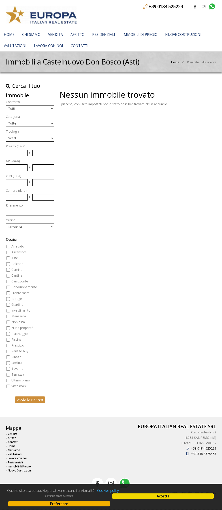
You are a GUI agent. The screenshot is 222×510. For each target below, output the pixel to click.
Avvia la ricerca (30, 399)
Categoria (13, 116)
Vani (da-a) (13, 176)
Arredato (17, 246)
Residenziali (103, 34)
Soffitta (16, 363)
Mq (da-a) (13, 161)
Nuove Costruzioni (183, 34)
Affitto (77, 34)
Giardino (17, 304)
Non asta (18, 322)
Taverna (17, 368)
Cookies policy (108, 490)
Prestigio (17, 345)
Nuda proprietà (22, 328)
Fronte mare (20, 293)
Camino (17, 269)
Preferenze (59, 503)
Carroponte (19, 281)
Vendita (55, 34)
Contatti (79, 45)
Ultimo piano (20, 380)
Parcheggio (19, 333)
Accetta (163, 496)
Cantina (16, 275)
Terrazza (17, 374)
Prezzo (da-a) (15, 146)
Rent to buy (19, 351)
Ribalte (16, 357)
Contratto (13, 102)
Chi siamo (31, 34)
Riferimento (14, 205)
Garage (16, 299)
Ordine (10, 220)
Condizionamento (24, 287)
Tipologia (12, 131)
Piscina (16, 339)
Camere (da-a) (16, 190)
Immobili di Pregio (140, 34)
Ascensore (19, 252)
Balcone (17, 264)
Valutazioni (15, 45)
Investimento (20, 310)
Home (9, 34)
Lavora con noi (48, 45)
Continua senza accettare (59, 495)
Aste (14, 258)
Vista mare (19, 386)
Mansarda (18, 316)
